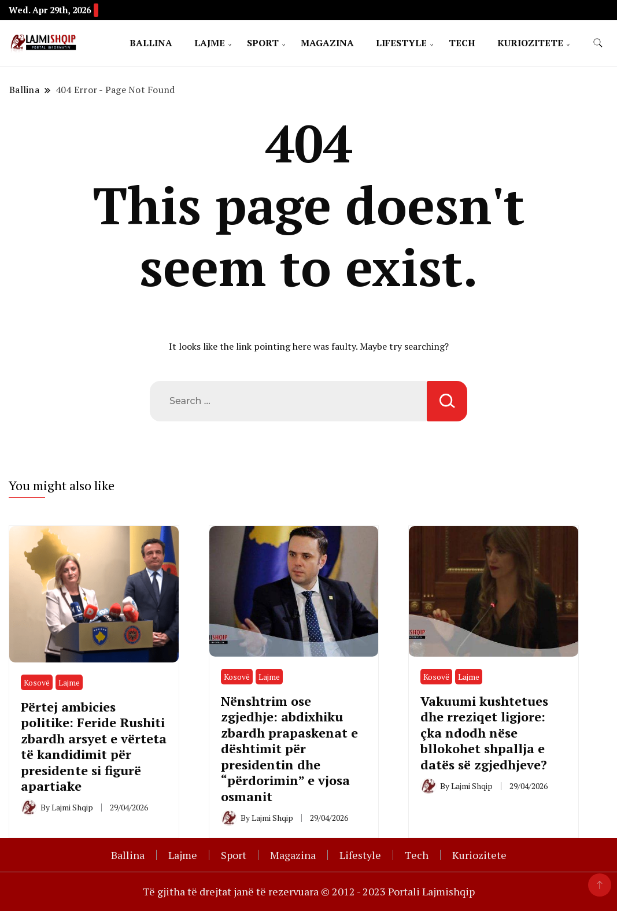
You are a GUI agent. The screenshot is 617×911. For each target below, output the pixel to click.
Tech (462, 42)
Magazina (327, 42)
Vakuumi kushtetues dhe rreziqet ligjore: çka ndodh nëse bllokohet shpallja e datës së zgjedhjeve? (484, 732)
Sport (263, 42)
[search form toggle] (598, 43)
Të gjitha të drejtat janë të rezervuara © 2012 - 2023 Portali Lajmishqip (309, 891)
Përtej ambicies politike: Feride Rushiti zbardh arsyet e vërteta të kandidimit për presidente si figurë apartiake (94, 746)
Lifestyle (401, 42)
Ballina (151, 42)
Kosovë (37, 682)
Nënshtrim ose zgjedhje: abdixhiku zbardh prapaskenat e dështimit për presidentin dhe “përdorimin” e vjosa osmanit (289, 748)
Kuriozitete (530, 42)
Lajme (209, 42)
